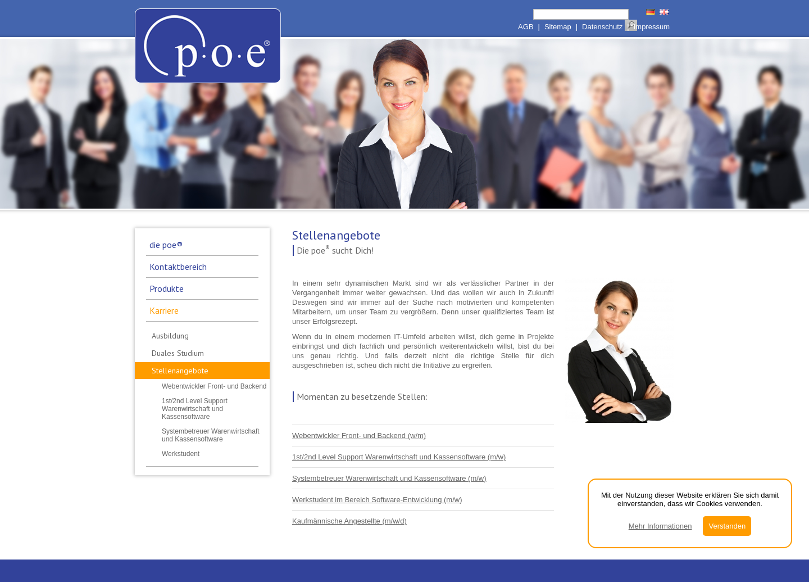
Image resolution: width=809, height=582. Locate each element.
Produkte (166, 288)
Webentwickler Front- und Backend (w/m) (359, 435)
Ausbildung (170, 336)
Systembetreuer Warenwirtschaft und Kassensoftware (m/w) (389, 478)
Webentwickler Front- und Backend (214, 386)
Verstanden (727, 526)
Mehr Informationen (660, 526)
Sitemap (557, 26)
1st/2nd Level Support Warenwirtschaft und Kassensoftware (195, 409)
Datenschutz (602, 26)
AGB (525, 26)
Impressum (652, 26)
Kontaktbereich (178, 266)
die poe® (166, 244)
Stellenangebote (180, 371)
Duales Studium (178, 353)
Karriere (164, 310)
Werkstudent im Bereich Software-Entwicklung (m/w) (377, 499)
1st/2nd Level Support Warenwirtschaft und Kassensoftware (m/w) (399, 457)
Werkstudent (180, 454)
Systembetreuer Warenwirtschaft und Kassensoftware (211, 435)
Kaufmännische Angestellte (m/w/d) (349, 521)
